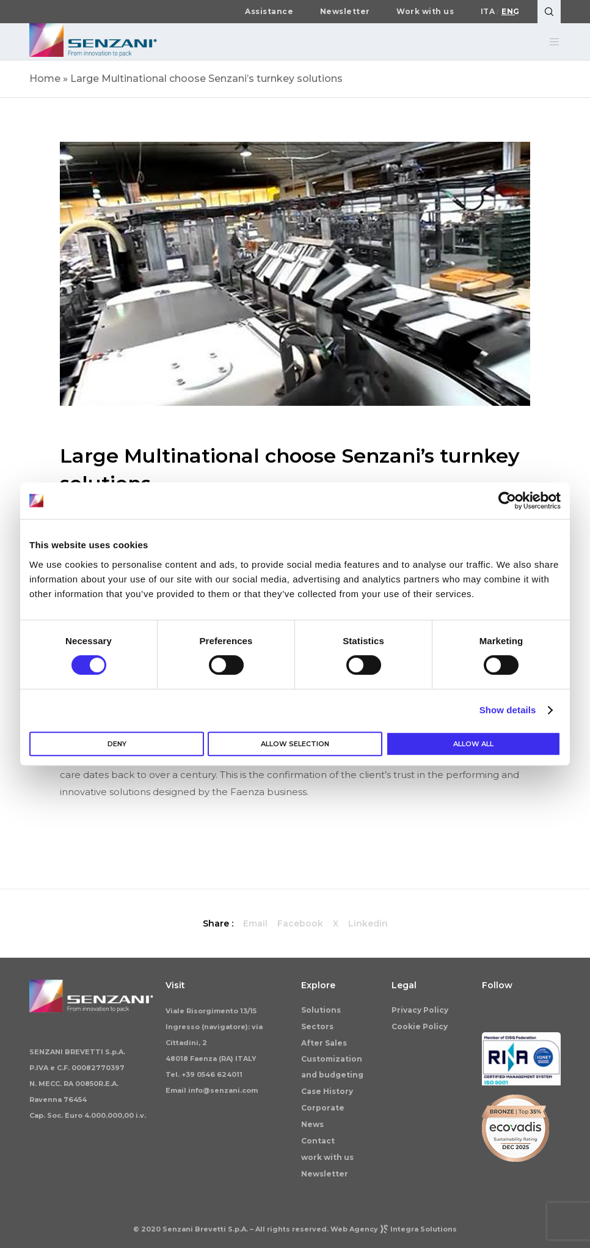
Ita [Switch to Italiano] (488, 11)
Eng (510, 11)
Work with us (425, 11)
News (312, 1124)
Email (255, 923)
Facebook (300, 923)
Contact (318, 1140)
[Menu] (550, 41)
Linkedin (368, 923)
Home (44, 78)
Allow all (473, 744)
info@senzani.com (223, 1090)
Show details (507, 710)
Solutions (321, 1010)
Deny (116, 744)
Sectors (317, 1026)
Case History (327, 1091)
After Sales (324, 1043)
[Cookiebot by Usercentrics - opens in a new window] (507, 500)
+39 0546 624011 (211, 1074)
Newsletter (345, 11)
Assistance (269, 11)
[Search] (549, 11)
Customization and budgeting (332, 1066)
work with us (327, 1157)
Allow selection (295, 744)
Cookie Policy (420, 1026)
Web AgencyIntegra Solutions (393, 1229)
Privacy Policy (420, 1010)
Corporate (322, 1107)
